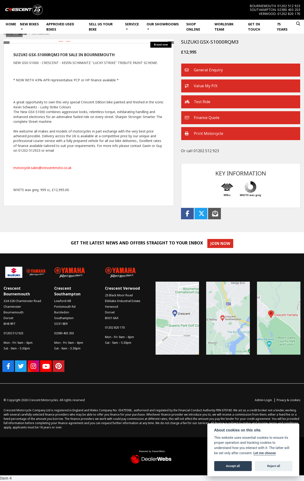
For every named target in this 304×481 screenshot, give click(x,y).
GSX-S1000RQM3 (40, 34)
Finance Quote (202, 118)
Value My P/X (201, 86)
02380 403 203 (288, 10)
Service (132, 24)
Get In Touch (254, 27)
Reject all (273, 466)
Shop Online (193, 27)
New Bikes (29, 24)
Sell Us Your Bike (101, 27)
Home (11, 24)
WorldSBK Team (223, 27)
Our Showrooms (163, 24)
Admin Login (263, 400)
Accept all (233, 466)
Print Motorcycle (204, 134)
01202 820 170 (288, 14)
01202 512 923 (288, 6)
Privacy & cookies (288, 400)
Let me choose (264, 453)
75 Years (282, 27)
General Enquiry (204, 70)
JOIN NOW (221, 243)
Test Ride (197, 102)
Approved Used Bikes (60, 27)
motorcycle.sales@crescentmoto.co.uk (42, 167)
